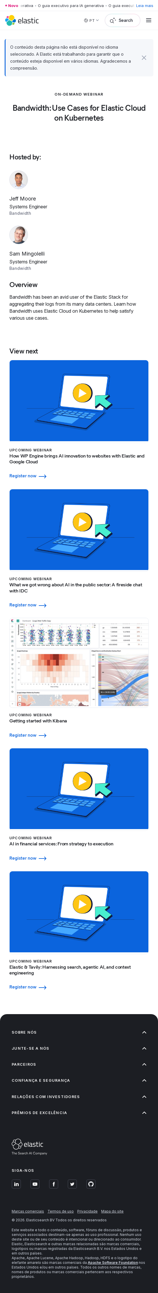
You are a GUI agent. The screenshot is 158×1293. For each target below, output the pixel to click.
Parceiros (79, 1064)
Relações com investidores (79, 1097)
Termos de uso (61, 1211)
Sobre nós (79, 1032)
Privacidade (87, 1211)
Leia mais (144, 5)
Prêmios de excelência (79, 1113)
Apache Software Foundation (113, 1262)
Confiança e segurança (79, 1080)
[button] (144, 57)
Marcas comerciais (28, 1211)
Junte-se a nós (79, 1048)
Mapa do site (112, 1211)
